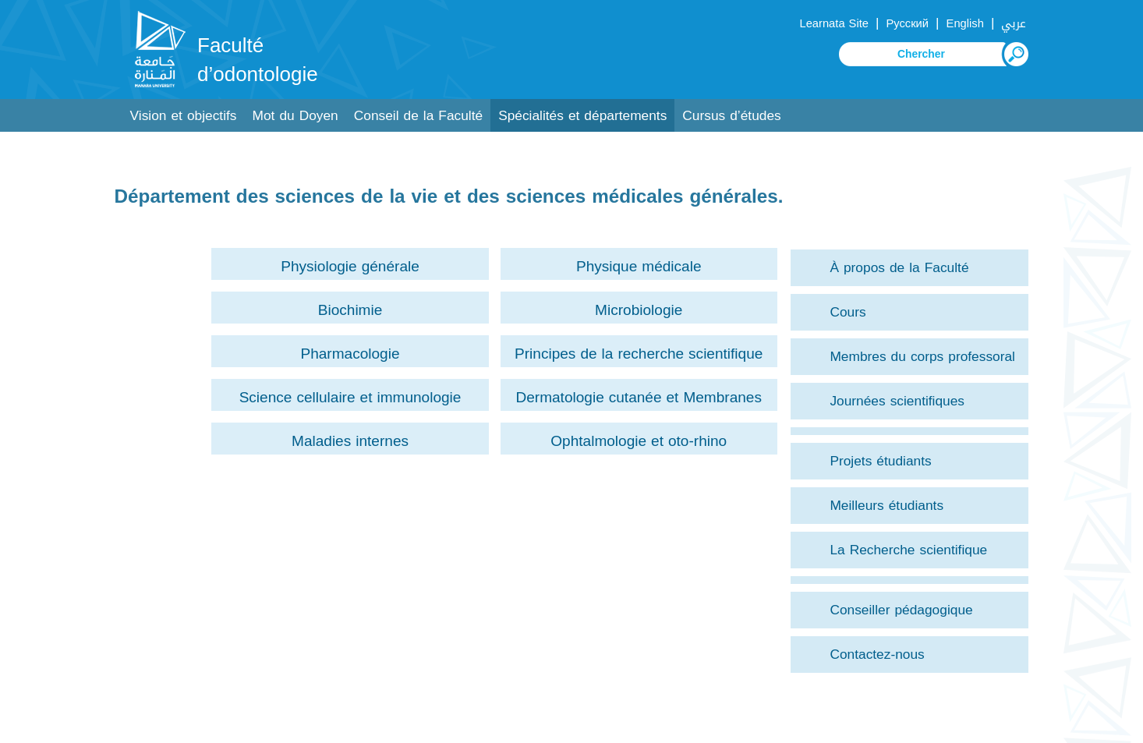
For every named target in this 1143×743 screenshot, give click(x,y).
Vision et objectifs (183, 116)
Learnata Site (833, 23)
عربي (1013, 23)
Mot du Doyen (295, 116)
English (965, 23)
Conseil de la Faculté (418, 116)
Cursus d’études (731, 116)
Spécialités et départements (582, 116)
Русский (907, 23)
